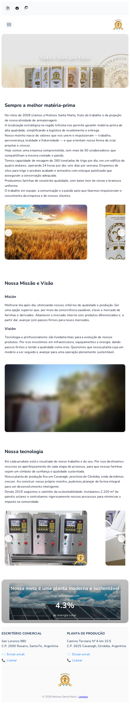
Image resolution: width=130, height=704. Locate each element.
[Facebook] (17, 8)
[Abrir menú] (9, 24)
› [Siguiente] (121, 232)
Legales (83, 697)
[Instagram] (8, 8)
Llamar (12, 660)
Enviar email (16, 654)
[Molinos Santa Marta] (118, 24)
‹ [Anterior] (8, 232)
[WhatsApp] (26, 8)
